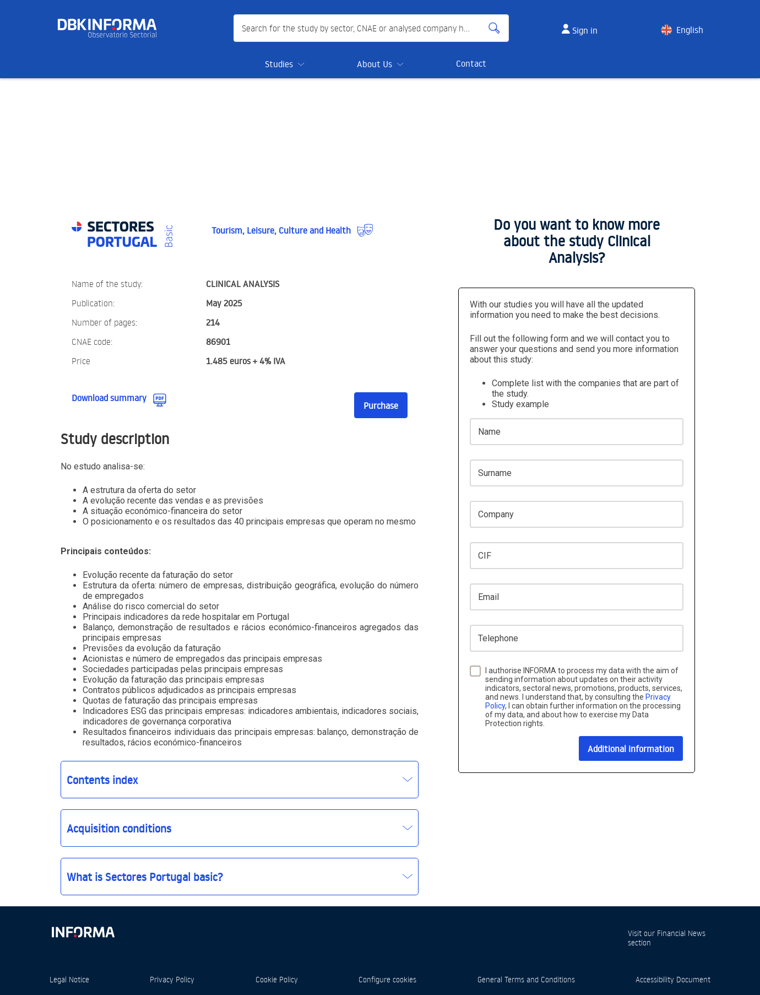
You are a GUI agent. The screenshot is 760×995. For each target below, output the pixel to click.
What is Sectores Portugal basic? (145, 876)
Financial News (681, 933)
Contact (471, 63)
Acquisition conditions (119, 828)
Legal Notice (69, 979)
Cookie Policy (277, 979)
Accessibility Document (673, 979)
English (689, 29)
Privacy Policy (172, 979)
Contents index (102, 779)
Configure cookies (387, 979)
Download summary (109, 397)
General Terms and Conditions (526, 979)
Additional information (631, 748)
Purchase (380, 405)
